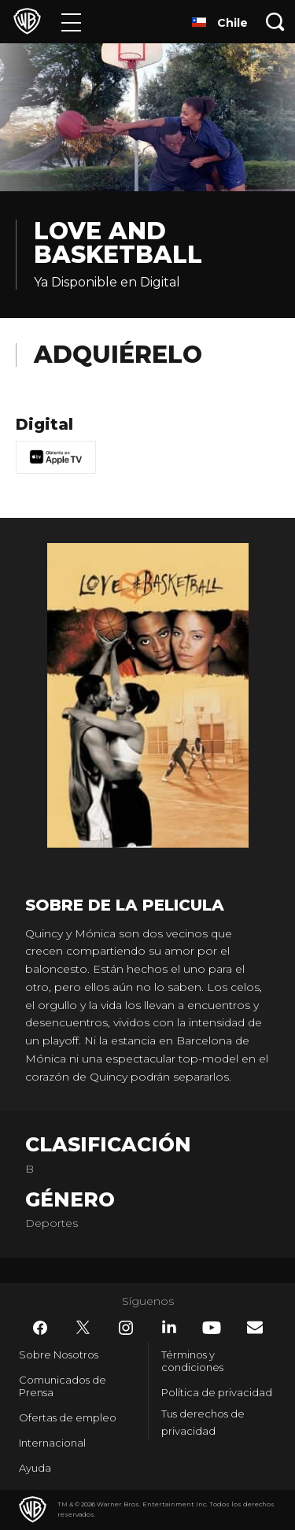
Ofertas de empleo (67, 1417)
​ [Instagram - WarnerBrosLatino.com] (125, 1328)
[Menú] (71, 21)
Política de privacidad (216, 1392)
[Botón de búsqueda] (275, 21)
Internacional (52, 1442)
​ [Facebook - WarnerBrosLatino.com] (40, 1328)
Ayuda (35, 1468)
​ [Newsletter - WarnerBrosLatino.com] (254, 1327)
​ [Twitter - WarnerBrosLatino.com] (83, 1328)
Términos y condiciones (192, 1360)
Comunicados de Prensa (62, 1386)
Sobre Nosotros (58, 1354)
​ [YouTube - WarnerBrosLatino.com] (211, 1328)
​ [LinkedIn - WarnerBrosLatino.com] (169, 1327)
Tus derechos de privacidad (203, 1422)
